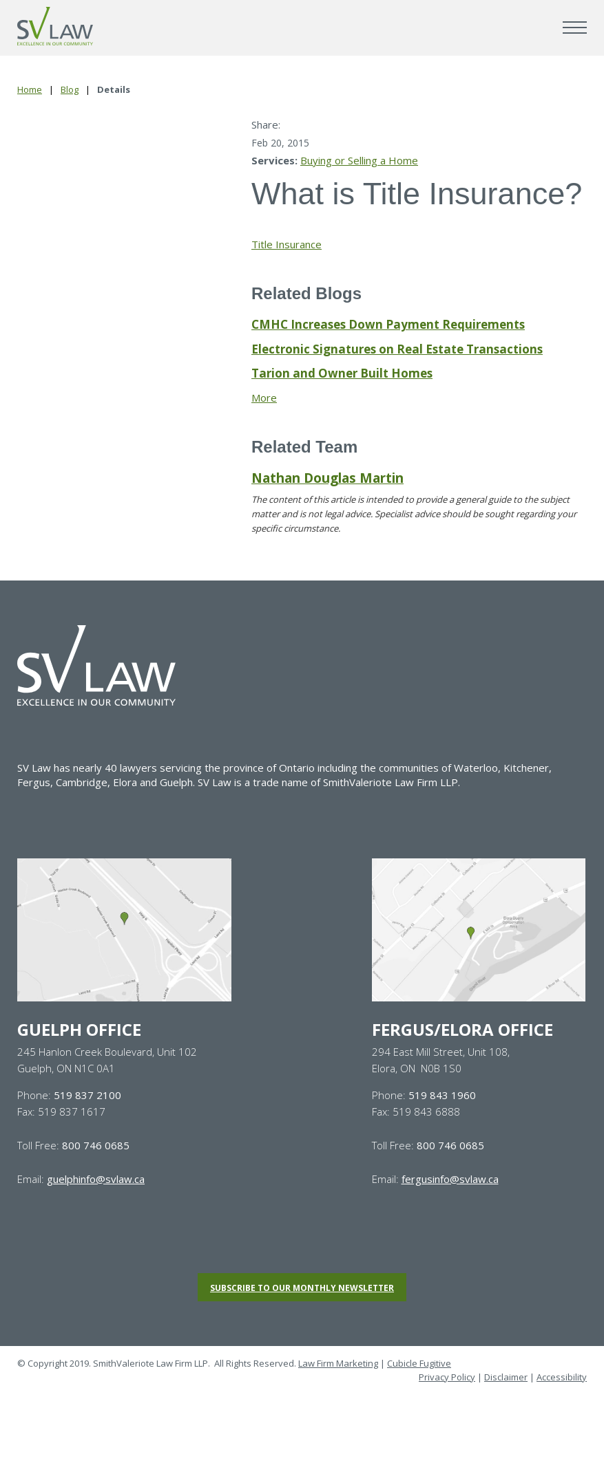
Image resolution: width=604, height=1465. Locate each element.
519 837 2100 (87, 1095)
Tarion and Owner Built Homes (342, 373)
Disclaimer (506, 1377)
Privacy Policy (447, 1377)
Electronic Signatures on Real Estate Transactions (397, 349)
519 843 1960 (442, 1095)
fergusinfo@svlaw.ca (450, 1179)
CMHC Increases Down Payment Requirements (388, 324)
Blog (70, 89)
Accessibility (562, 1377)
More (264, 397)
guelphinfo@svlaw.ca (96, 1179)
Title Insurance (286, 244)
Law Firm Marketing (338, 1363)
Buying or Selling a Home (359, 160)
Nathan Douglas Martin (327, 478)
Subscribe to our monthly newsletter (302, 1288)
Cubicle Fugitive (419, 1363)
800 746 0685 (95, 1145)
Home (29, 89)
